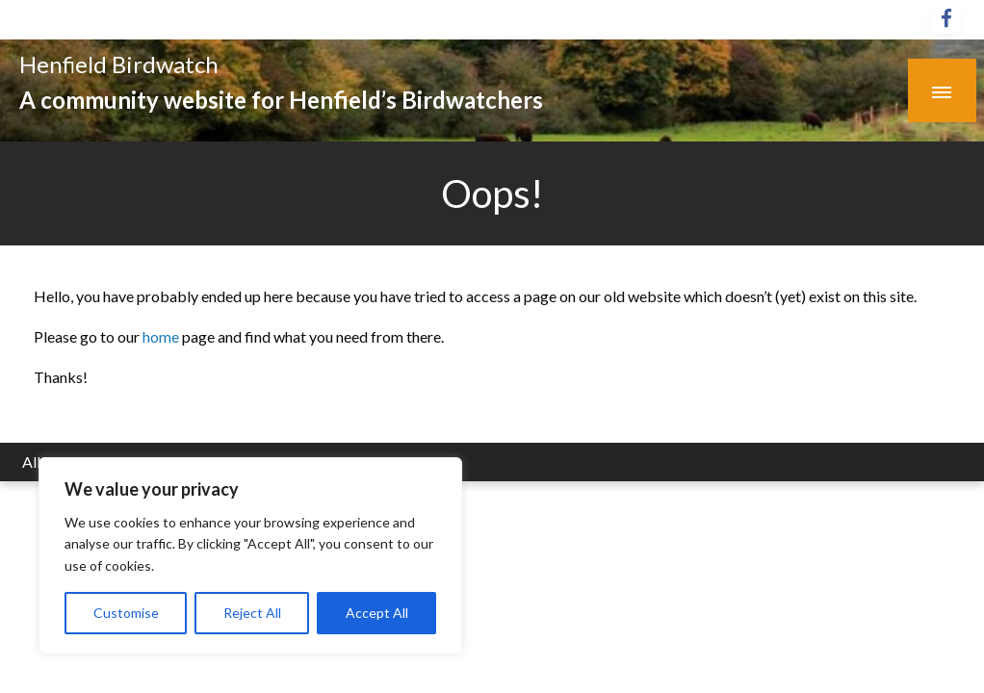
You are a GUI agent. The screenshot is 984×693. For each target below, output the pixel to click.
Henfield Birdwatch (119, 64)
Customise (126, 612)
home (162, 336)
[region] (250, 555)
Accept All (377, 612)
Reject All (252, 612)
